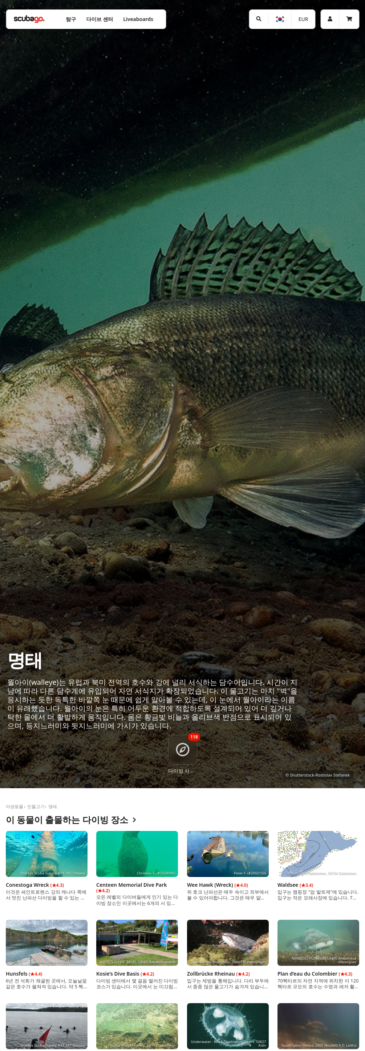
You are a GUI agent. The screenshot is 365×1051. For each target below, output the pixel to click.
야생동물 (14, 806)
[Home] (29, 19)
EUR (303, 19)
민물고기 (36, 806)
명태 (52, 806)
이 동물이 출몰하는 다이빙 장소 (71, 820)
